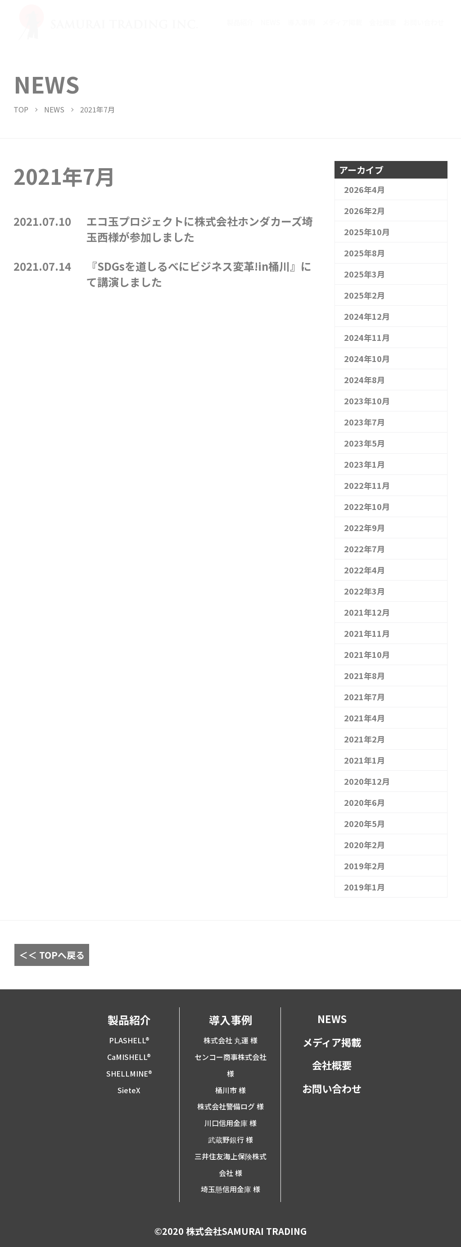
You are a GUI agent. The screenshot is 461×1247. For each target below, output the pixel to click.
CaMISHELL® (129, 1056)
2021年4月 (364, 718)
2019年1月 (364, 887)
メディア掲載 (342, 22)
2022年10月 (367, 506)
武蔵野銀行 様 (230, 1139)
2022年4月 (364, 570)
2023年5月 (364, 443)
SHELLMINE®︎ (129, 1073)
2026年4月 (364, 189)
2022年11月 (367, 485)
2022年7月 (364, 548)
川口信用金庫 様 (230, 1122)
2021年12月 (367, 612)
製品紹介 (239, 22)
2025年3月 (364, 274)
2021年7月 (364, 696)
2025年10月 (367, 231)
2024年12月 (367, 316)
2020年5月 (364, 823)
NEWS (270, 22)
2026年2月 (364, 210)
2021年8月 (364, 675)
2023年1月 (364, 464)
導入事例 (301, 22)
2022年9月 (364, 527)
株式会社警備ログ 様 (230, 1106)
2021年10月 (367, 654)
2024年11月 (367, 337)
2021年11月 (367, 633)
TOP (21, 109)
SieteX (129, 1090)
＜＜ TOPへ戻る (52, 954)
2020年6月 (364, 802)
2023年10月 (367, 401)
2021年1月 (364, 760)
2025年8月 (364, 253)
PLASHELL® (129, 1040)
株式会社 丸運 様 (230, 1040)
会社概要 (382, 22)
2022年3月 (364, 591)
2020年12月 (367, 781)
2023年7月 (364, 422)
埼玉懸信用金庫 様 (230, 1189)
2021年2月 (364, 739)
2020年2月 (364, 844)
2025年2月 (364, 295)
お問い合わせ (423, 22)
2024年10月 (367, 358)
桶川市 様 (230, 1090)
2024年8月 (364, 379)
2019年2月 (364, 866)
